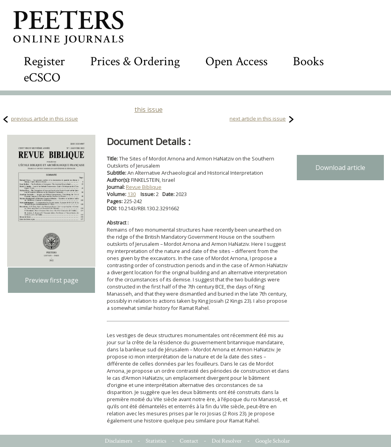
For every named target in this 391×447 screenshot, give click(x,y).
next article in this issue (258, 118)
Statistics (156, 441)
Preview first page (51, 280)
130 (131, 194)
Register (44, 61)
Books (308, 61)
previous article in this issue (44, 118)
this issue (149, 109)
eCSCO (42, 78)
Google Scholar (272, 441)
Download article (340, 167)
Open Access (236, 61)
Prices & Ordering (135, 61)
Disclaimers (118, 441)
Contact (189, 441)
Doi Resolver (227, 441)
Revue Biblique (143, 186)
